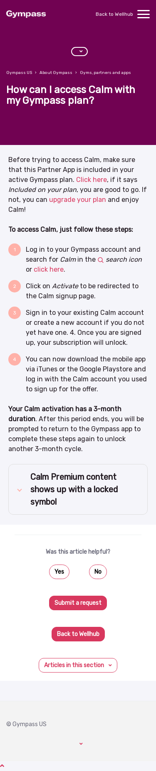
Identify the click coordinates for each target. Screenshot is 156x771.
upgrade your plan (76, 200)
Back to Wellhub (114, 14)
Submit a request (78, 602)
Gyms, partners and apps (105, 72)
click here (49, 269)
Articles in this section (74, 665)
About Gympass (56, 72)
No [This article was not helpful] (98, 571)
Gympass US (19, 72)
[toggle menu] (143, 14)
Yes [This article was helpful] (59, 571)
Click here (91, 180)
